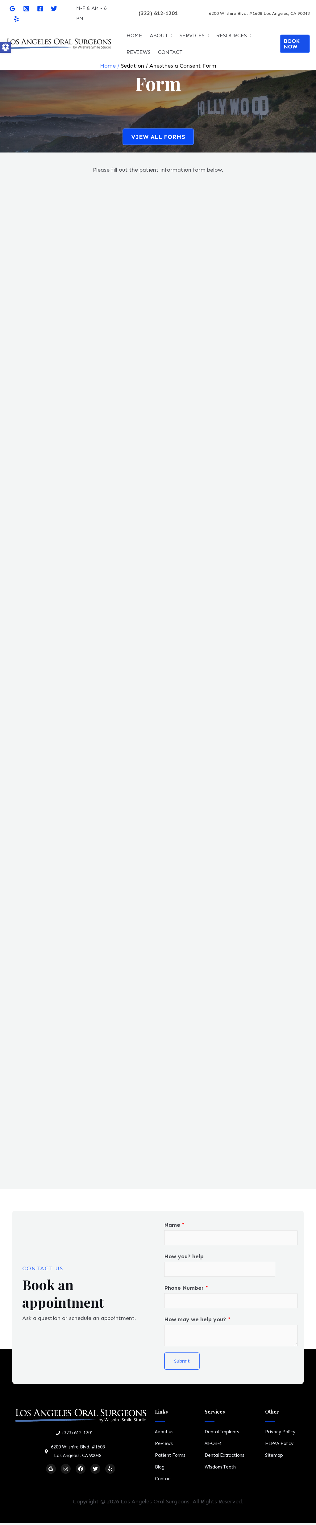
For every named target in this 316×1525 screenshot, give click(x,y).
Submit (182, 1363)
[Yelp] (16, 19)
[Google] (12, 9)
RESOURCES (231, 35)
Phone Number (186, 1289)
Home (108, 65)
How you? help (184, 1257)
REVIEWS (139, 52)
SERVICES (192, 35)
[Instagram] (26, 9)
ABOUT (159, 35)
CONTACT (170, 52)
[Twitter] (54, 9)
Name (174, 1225)
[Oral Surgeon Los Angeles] (58, 43)
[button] (5, 47)
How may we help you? (197, 1321)
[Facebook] (40, 9)
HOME (134, 35)
